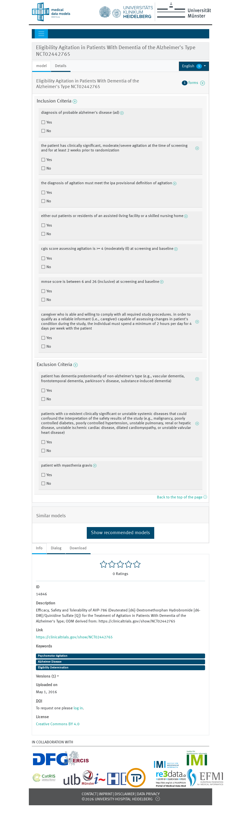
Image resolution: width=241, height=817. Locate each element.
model (41, 66)
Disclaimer (125, 794)
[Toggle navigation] (41, 33)
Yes (48, 123)
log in (78, 708)
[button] (194, 66)
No (48, 131)
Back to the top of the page (182, 497)
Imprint (105, 794)
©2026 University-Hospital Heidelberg (117, 799)
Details (60, 66)
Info (39, 548)
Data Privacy (148, 794)
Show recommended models (120, 532)
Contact (89, 794)
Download (78, 548)
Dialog (56, 548)
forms (193, 83)
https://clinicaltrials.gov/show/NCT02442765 (74, 637)
